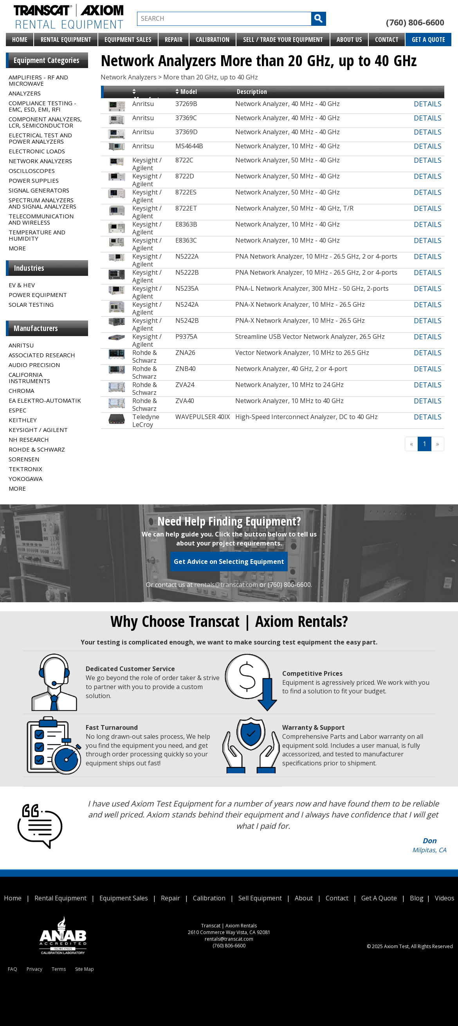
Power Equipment (38, 295)
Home (19, 39)
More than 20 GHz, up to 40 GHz (210, 77)
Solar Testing (31, 304)
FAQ (12, 969)
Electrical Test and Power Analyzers (40, 138)
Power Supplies (34, 180)
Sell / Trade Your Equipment (283, 39)
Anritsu (21, 345)
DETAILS (428, 103)
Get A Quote (428, 39)
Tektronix (25, 469)
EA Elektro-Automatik (45, 400)
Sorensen (24, 459)
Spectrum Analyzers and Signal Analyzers (42, 203)
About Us (349, 39)
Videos (444, 898)
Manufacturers (36, 328)
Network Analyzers (40, 161)
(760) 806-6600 (415, 22)
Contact (386, 39)
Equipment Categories (46, 60)
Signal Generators (39, 190)
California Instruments (29, 378)
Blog (417, 898)
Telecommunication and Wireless (41, 219)
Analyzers (25, 93)
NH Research (29, 439)
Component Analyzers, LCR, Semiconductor (45, 122)
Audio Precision (34, 365)
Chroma (21, 390)
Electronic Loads (37, 151)
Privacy (34, 969)
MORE (17, 248)
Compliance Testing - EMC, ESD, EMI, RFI (42, 106)
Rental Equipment (66, 39)
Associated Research (42, 355)
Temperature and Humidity (37, 235)
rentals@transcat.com (226, 584)
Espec (17, 410)
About (304, 898)
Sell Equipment (260, 898)
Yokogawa (25, 478)
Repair (173, 39)
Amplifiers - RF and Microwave (38, 80)
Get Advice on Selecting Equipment (229, 561)
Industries (29, 268)
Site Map (84, 969)
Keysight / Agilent (38, 430)
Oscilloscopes (32, 171)
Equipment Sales (128, 39)
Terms (59, 969)
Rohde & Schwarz (37, 449)
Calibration (212, 39)
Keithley (23, 420)
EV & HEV (22, 285)
